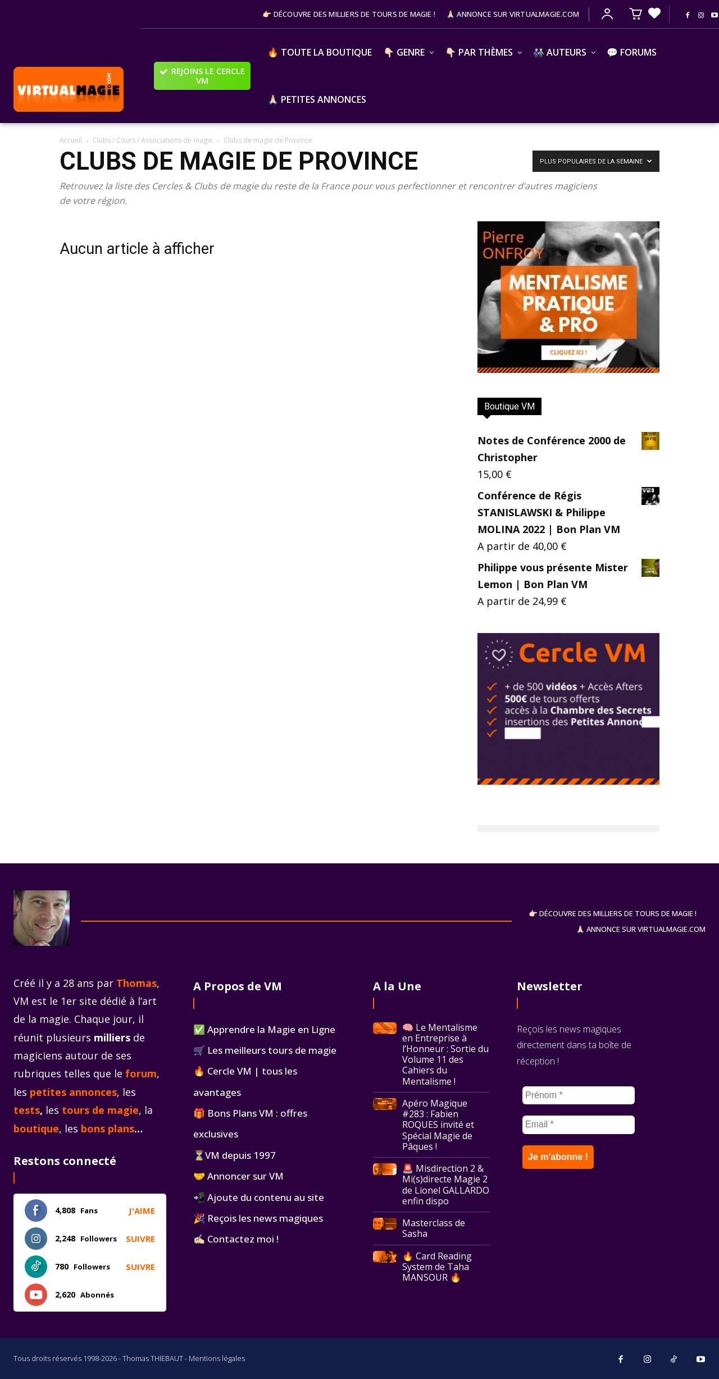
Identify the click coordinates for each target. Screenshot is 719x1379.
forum (141, 1073)
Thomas (136, 983)
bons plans (107, 1128)
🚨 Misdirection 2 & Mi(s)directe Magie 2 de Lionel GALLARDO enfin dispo (445, 1184)
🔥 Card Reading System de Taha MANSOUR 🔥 (437, 1267)
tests (26, 1110)
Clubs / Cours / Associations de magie (153, 140)
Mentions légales (217, 1358)
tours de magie (100, 1110)
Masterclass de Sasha (433, 1228)
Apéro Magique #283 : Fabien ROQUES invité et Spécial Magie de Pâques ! (438, 1125)
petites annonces (73, 1092)
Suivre (140, 1238)
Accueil (71, 140)
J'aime (142, 1210)
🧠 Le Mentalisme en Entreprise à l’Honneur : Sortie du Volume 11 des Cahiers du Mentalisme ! (445, 1054)
